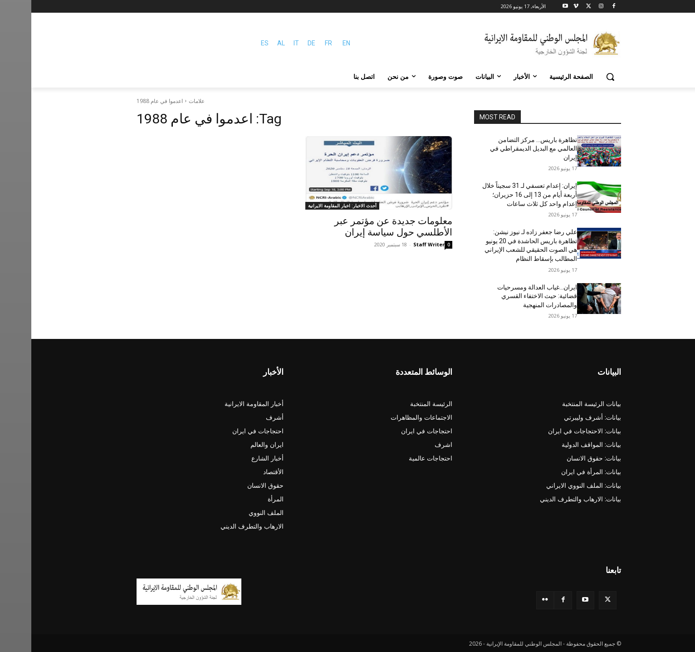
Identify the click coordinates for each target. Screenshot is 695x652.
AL (250, 43)
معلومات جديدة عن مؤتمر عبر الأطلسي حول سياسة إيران (362, 227)
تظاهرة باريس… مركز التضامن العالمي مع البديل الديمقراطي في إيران (502, 148)
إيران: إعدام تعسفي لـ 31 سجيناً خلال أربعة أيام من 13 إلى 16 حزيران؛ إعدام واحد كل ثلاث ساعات (498, 194)
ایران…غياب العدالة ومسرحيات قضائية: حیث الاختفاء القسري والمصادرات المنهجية (506, 296)
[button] (579, 77)
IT (265, 43)
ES (233, 43)
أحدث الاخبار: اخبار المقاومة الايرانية (311, 205)
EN (315, 43)
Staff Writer (397, 244)
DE (280, 43)
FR (297, 43)
